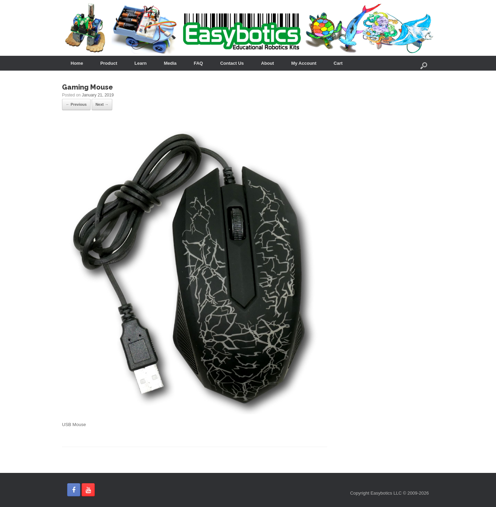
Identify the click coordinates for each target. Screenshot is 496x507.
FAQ (198, 63)
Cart (338, 63)
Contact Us (232, 63)
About (267, 63)
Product (108, 63)
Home (77, 63)
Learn (140, 63)
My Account (303, 63)
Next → (101, 104)
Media (170, 63)
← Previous (76, 104)
